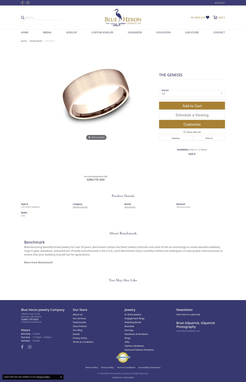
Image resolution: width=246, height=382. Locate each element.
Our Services (79, 318)
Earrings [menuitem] (129, 330)
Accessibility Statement (149, 367)
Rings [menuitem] (127, 337)
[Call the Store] (29, 319)
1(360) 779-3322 (95, 179)
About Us (78, 314)
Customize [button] (192, 124)
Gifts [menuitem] (127, 341)
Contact (219, 32)
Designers (135, 32)
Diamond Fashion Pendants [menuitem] (139, 349)
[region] (96, 109)
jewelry (24, 41)
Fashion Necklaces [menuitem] (134, 345)
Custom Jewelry (102, 32)
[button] (219, 2)
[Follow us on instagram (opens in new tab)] (28, 3)
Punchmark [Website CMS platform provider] (128, 378)
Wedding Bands (36, 41)
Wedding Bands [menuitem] (133, 322)
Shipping (175, 138)
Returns (209, 138)
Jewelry (71, 32)
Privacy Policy (80, 337)
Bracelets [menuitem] (129, 326)
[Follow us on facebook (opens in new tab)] (22, 3)
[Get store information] (31, 322)
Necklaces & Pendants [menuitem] (136, 334)
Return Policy (92, 367)
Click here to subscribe (188, 314)
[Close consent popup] (61, 377)
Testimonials (79, 322)
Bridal (47, 32)
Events (76, 334)
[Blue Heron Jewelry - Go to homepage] (123, 17)
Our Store (192, 32)
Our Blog (77, 330)
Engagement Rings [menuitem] (135, 318)
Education (163, 32)
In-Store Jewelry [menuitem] (133, 314)
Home (25, 32)
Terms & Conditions (83, 341)
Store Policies (80, 326)
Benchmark (130, 207)
